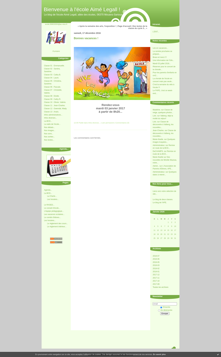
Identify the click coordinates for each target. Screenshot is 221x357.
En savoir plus (159, 354)
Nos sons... (48, 134)
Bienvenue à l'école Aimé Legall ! (82, 9)
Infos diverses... (50, 118)
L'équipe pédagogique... (54, 211)
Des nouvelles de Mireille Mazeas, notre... (165, 160)
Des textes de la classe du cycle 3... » (137, 27)
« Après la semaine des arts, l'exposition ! (97, 26)
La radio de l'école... (52, 124)
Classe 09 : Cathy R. (52, 99)
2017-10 (156, 281)
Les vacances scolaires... (54, 214)
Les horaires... (53, 199)
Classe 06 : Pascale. (52, 87)
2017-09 (156, 284)
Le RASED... (49, 205)
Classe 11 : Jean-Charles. (54, 105)
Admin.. (156, 166)
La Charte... (52, 196)
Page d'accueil (124, 26)
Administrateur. (159, 145)
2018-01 (156, 272)
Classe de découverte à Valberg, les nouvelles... (163, 124)
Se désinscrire (165, 310)
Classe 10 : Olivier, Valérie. (55, 102)
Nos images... (49, 130)
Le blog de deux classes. (163, 199)
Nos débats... (49, 127)
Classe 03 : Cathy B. (52, 75)
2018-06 (156, 259)
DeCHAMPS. (158, 151)
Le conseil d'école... (52, 208)
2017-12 (156, 275)
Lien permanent (108, 123)
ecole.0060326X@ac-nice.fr (56, 24)
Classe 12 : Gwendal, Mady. (55, 108)
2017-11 (156, 278)
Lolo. (155, 116)
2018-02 (156, 268)
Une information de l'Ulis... (163, 60)
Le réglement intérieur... (56, 226)
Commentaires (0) (122, 123)
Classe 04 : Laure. (51, 78)
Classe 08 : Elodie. (51, 96)
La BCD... (48, 121)
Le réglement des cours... (57, 223)
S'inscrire (165, 307)
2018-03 (156, 265)
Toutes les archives (160, 287)
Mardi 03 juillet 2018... (162, 63)
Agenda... (48, 190)
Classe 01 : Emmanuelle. (54, 66)
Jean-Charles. (158, 130)
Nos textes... (49, 140)
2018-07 (156, 256)
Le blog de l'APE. (160, 202)
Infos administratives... (53, 115)
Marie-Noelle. (158, 139)
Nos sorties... (49, 137)
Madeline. (157, 110)
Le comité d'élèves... (52, 217)
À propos (56, 51)
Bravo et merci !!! (160, 57)
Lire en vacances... (160, 48)
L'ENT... (156, 32)
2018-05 (156, 262)
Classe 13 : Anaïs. (51, 112)
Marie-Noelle (158, 157)
